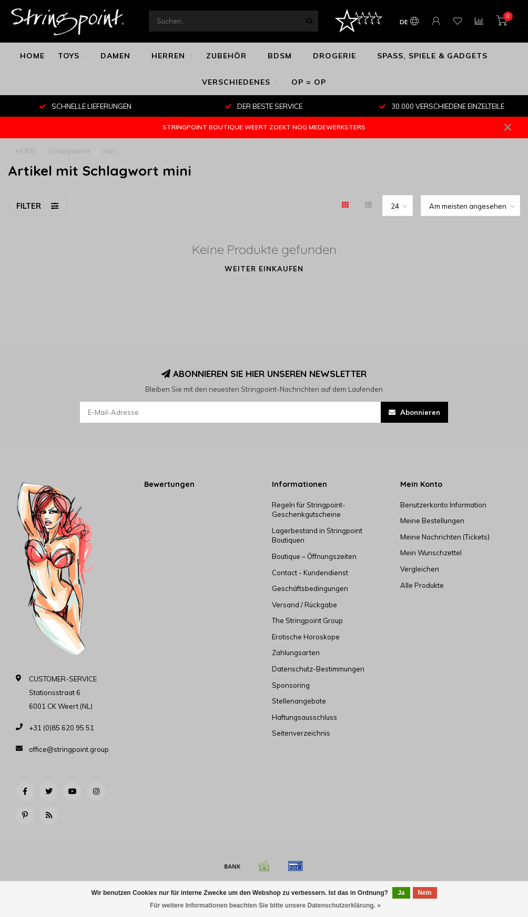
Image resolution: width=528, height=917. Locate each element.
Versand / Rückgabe (304, 604)
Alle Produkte (422, 585)
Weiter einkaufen (264, 268)
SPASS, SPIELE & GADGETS (432, 55)
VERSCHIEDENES (236, 82)
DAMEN (115, 55)
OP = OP (308, 82)
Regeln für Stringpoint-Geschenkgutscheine (309, 510)
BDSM (280, 55)
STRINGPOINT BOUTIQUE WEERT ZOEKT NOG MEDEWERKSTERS (264, 127)
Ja (401, 892)
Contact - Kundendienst (310, 572)
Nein (425, 892)
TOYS (68, 55)
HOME (32, 55)
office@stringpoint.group (69, 749)
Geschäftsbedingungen (310, 588)
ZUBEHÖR (226, 55)
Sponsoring (291, 685)
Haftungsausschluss (304, 717)
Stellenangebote (299, 701)
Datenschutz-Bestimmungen (318, 669)
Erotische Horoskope (306, 637)
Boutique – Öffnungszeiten (314, 556)
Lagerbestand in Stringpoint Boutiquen (317, 535)
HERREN (168, 55)
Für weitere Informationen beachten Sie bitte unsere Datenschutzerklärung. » (265, 905)
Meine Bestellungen (432, 520)
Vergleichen (419, 569)
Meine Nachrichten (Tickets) (445, 537)
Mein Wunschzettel (431, 552)
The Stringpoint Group (307, 620)
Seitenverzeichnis (301, 733)
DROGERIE (334, 55)
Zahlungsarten (296, 652)
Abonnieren (414, 412)
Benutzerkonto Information (443, 505)
